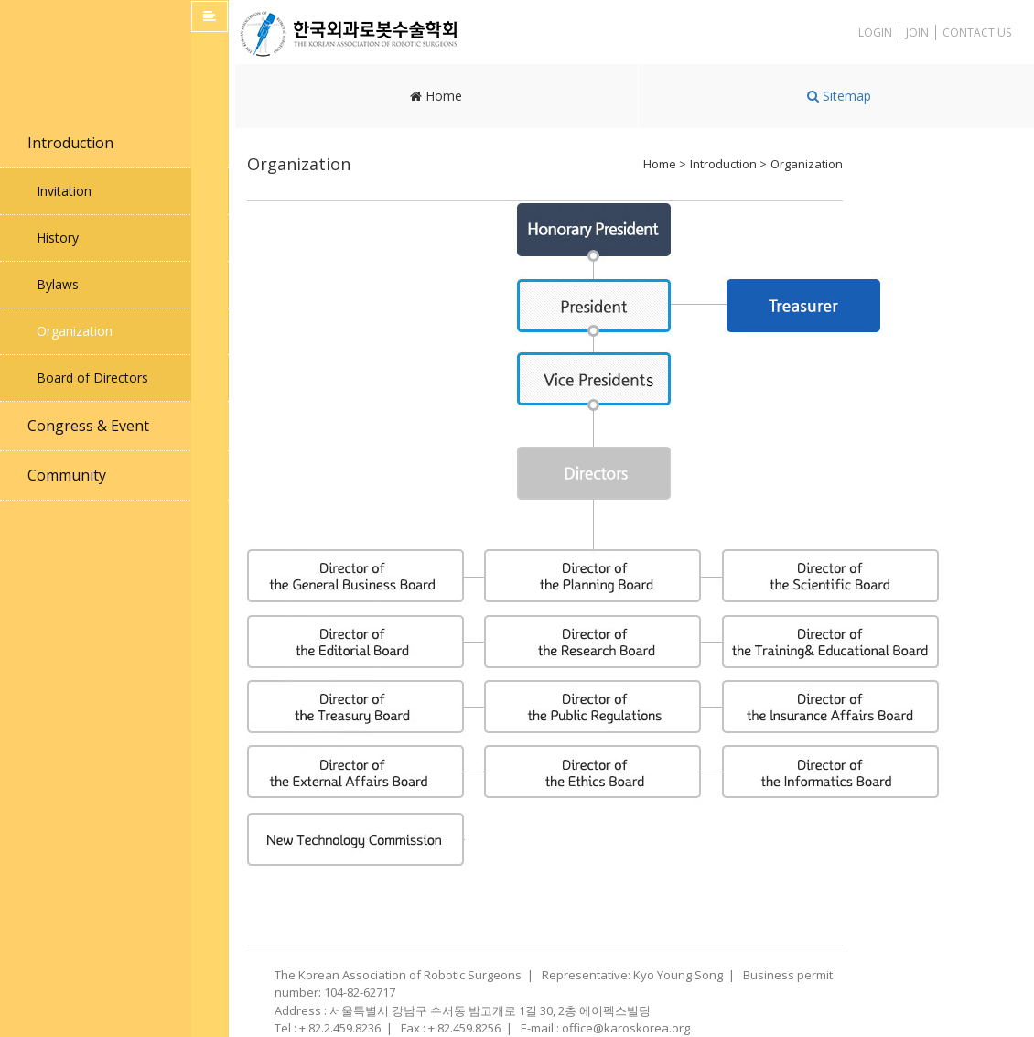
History (58, 237)
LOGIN (875, 32)
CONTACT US (976, 32)
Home (436, 95)
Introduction (70, 143)
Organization (75, 331)
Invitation (64, 191)
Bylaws (58, 284)
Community (66, 475)
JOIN (917, 32)
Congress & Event (88, 426)
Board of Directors (92, 377)
